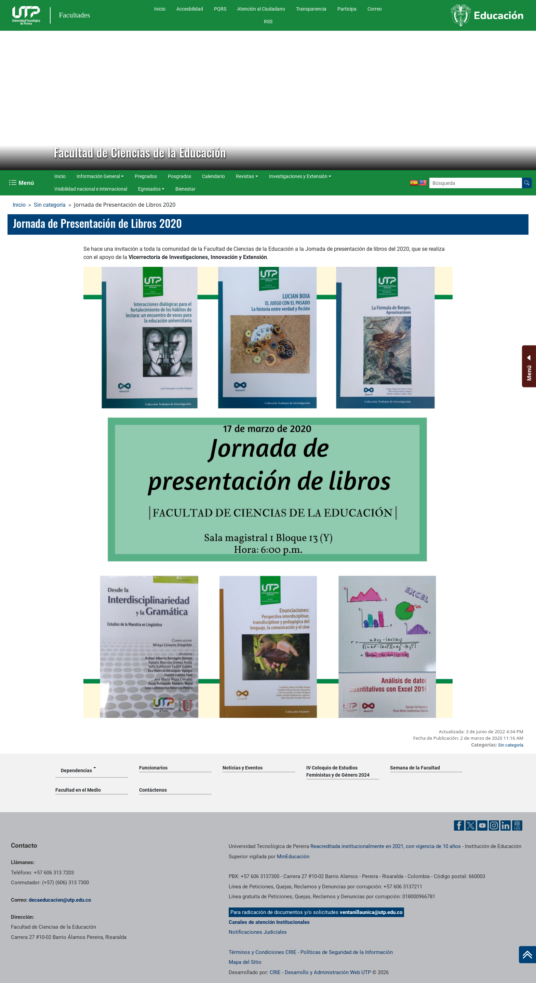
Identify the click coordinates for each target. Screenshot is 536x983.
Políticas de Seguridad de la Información (346, 952)
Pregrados (146, 176)
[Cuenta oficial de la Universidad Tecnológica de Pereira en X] (471, 825)
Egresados (149, 189)
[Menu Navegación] (22, 182)
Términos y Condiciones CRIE (262, 952)
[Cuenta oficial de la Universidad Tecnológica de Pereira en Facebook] (459, 825)
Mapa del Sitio (245, 962)
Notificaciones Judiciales (258, 932)
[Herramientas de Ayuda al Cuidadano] (517, 825)
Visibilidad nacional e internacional (90, 189)
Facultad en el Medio (78, 790)
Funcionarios (153, 767)
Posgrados (179, 176)
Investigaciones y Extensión (298, 176)
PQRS (220, 9)
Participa (347, 9)
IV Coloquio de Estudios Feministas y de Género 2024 (338, 771)
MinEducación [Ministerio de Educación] (293, 857)
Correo (374, 9)
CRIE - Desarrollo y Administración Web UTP (320, 972)
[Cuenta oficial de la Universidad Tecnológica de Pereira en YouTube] (482, 825)
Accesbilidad (189, 9)
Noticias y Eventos (243, 767)
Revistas (245, 176)
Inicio (159, 9)
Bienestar (185, 189)
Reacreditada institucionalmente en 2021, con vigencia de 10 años (385, 846)
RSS (268, 21)
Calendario (213, 176)
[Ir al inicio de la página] (527, 954)
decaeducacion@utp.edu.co (60, 900)
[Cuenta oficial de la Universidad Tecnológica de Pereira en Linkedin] (505, 825)
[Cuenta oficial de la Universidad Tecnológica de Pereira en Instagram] (494, 825)
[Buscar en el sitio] (527, 183)
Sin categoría (50, 205)
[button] (10, 100)
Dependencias (76, 770)
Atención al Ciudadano (261, 9)
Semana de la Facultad (415, 767)
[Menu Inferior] (528, 366)
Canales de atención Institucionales (269, 922)
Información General (98, 176)
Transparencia (311, 9)
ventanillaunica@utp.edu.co (371, 912)
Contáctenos (153, 790)
